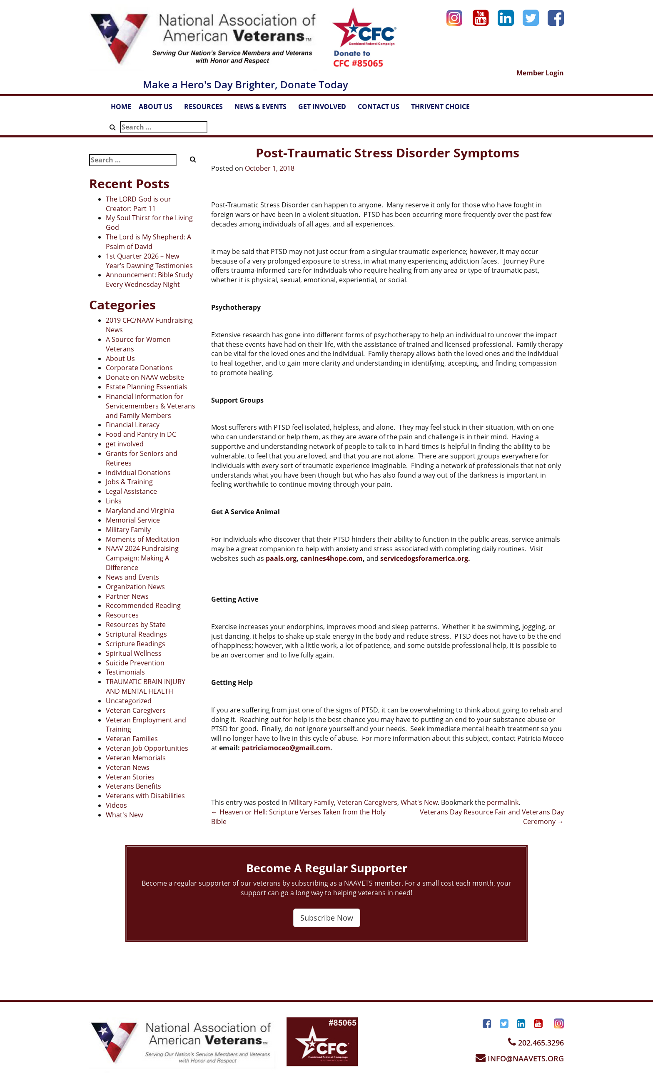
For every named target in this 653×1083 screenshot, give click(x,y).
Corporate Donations (139, 367)
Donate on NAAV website (145, 377)
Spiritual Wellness (134, 653)
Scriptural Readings (136, 634)
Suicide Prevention (135, 662)
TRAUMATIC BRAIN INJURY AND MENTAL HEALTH (145, 686)
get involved (125, 443)
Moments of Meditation (142, 539)
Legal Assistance (131, 491)
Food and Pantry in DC (141, 434)
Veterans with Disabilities (145, 795)
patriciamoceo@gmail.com (286, 747)
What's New (124, 814)
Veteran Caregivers (136, 710)
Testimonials (125, 672)
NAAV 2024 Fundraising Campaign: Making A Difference (142, 558)
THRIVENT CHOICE (440, 106)
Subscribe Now (326, 918)
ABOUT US (159, 109)
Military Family (128, 529)
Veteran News (128, 767)
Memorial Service (133, 520)
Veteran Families (132, 738)
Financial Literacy (133, 424)
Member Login (540, 72)
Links (114, 500)
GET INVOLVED (326, 109)
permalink (502, 802)
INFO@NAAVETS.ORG (520, 1058)
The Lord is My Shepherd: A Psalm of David (148, 241)
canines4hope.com (331, 558)
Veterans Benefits (133, 786)
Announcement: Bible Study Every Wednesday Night (149, 279)
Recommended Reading (143, 605)
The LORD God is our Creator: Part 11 (138, 203)
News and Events (132, 577)
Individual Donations (138, 472)
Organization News (135, 586)
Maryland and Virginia (140, 510)
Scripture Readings (135, 643)
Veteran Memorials (136, 757)
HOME (121, 106)
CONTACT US (382, 109)
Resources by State (136, 624)
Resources (122, 615)
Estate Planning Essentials (146, 386)
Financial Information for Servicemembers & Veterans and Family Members (150, 406)
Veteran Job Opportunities (147, 748)
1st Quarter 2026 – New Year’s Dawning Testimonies (149, 260)
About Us (120, 358)
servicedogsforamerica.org (424, 558)
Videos (116, 805)
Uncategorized (129, 700)
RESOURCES (207, 109)
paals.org (281, 558)
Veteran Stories (130, 777)
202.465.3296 (536, 1043)
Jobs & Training (129, 481)
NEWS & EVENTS (264, 109)
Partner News (127, 596)
